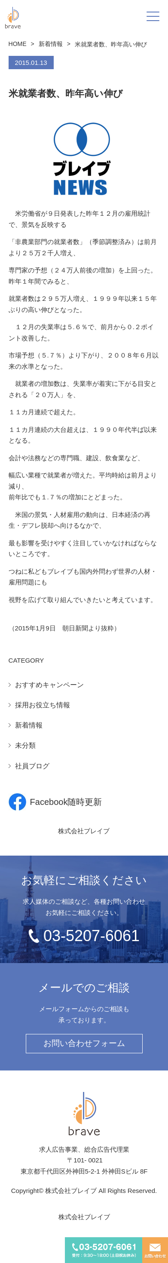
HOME (18, 43)
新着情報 (51, 43)
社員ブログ (32, 766)
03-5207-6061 (91, 936)
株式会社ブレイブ (84, 831)
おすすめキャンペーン (49, 684)
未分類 (25, 745)
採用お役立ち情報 (42, 705)
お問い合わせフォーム (84, 1043)
